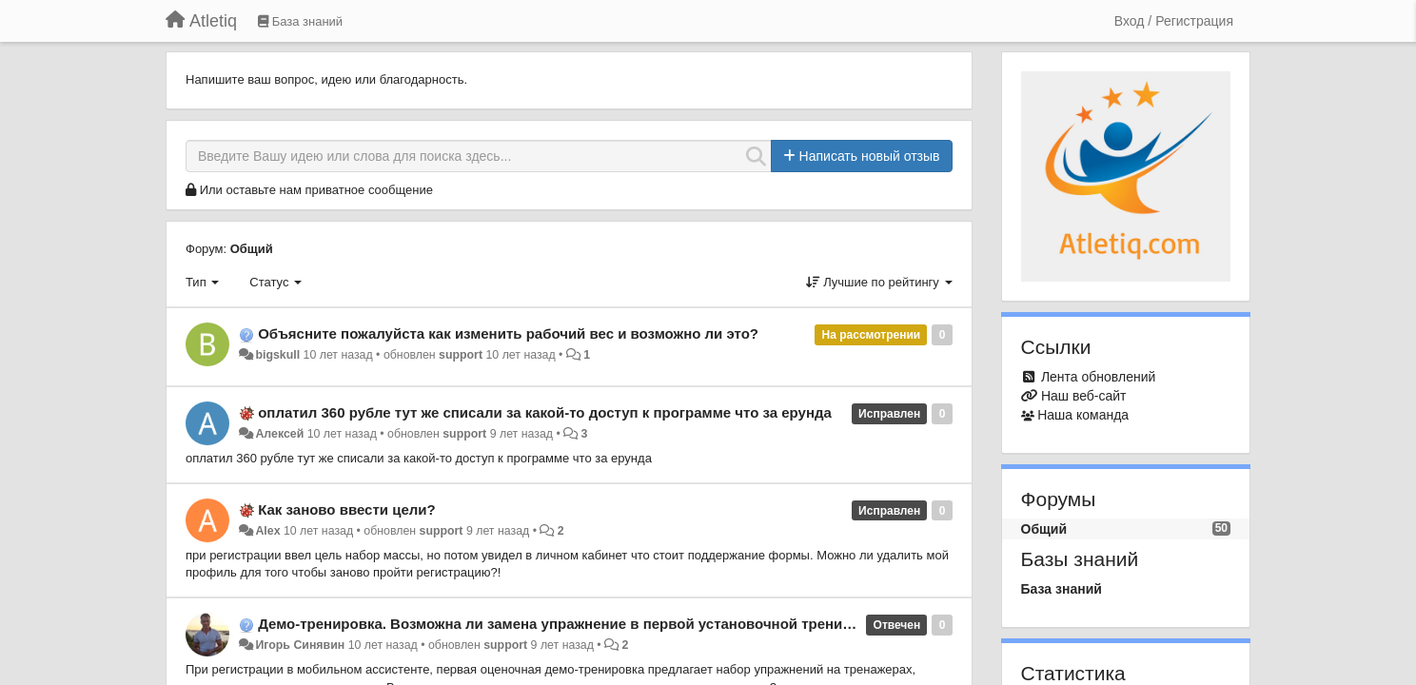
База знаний (1061, 589)
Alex (267, 531)
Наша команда (1083, 414)
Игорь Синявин (299, 645)
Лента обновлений (1098, 376)
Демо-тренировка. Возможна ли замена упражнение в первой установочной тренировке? (575, 624)
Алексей (279, 433)
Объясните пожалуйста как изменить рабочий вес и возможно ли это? (508, 333)
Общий (251, 249)
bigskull (277, 355)
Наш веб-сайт (1084, 395)
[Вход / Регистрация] (1174, 21)
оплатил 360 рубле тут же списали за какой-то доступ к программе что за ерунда (545, 412)
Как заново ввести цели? (346, 509)
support (460, 355)
